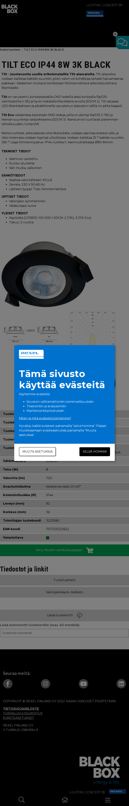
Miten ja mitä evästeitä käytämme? (45, 418)
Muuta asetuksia (37, 451)
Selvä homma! (95, 451)
